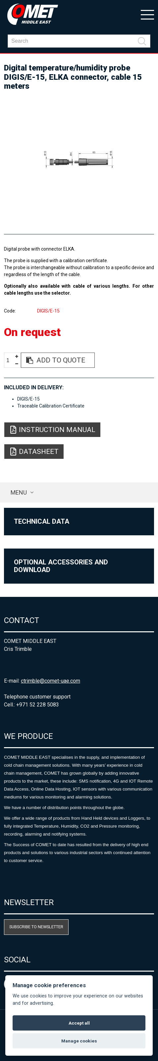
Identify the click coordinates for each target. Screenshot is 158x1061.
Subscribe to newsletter (36, 926)
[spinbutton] (10, 360)
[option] (79, 159)
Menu (19, 492)
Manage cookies (79, 1040)
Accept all (79, 1023)
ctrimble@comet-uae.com (50, 681)
